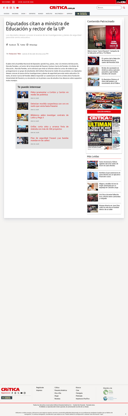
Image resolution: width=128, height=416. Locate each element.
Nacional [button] (15, 13)
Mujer (57, 396)
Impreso (69, 13)
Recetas (57, 399)
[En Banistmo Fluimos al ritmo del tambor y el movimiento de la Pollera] (93, 81)
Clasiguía (79, 393)
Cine (77, 390)
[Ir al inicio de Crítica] (63, 7)
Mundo (40, 13)
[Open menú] (13, 1)
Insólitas (49, 13)
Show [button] (23, 13)
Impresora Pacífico (83, 399)
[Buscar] (109, 7)
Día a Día (58, 393)
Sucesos (6, 13)
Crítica (57, 387)
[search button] (124, 7)
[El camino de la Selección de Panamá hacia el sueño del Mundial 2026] (93, 61)
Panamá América (61, 390)
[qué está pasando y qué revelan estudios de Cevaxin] (93, 71)
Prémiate (79, 396)
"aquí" (101, 414)
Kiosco (78, 387)
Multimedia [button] (59, 13)
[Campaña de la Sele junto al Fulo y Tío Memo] (104, 37)
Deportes (32, 13)
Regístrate (40, 387)
